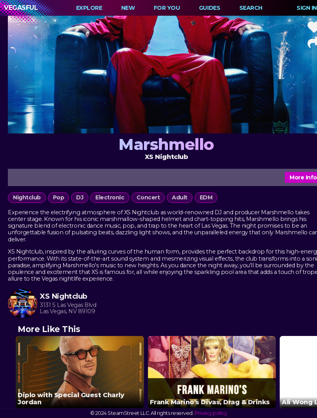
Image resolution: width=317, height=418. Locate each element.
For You (167, 7)
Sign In (307, 7)
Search (250, 7)
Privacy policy (211, 413)
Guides (209, 7)
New (128, 7)
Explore (89, 7)
